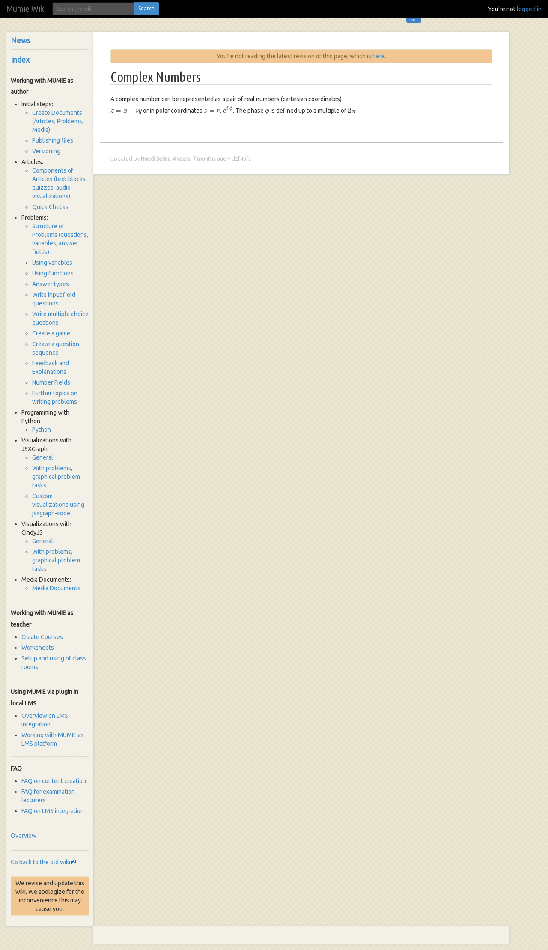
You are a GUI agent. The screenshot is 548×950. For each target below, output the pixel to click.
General (42, 457)
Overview (23, 835)
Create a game (51, 333)
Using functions (53, 273)
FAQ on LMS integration (52, 810)
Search (146, 8)
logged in (529, 9)
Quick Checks (50, 206)
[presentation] (126, 111)
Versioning (46, 151)
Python (41, 429)
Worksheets (37, 647)
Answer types (50, 284)
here (378, 56)
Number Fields (51, 382)
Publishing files (52, 140)
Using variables (52, 262)
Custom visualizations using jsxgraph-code (58, 505)
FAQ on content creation (53, 780)
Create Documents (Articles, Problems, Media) (57, 121)
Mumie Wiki (26, 8)
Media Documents (56, 588)
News (20, 40)
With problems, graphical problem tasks (56, 477)
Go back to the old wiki (40, 862)
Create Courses (42, 636)
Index (20, 59)
